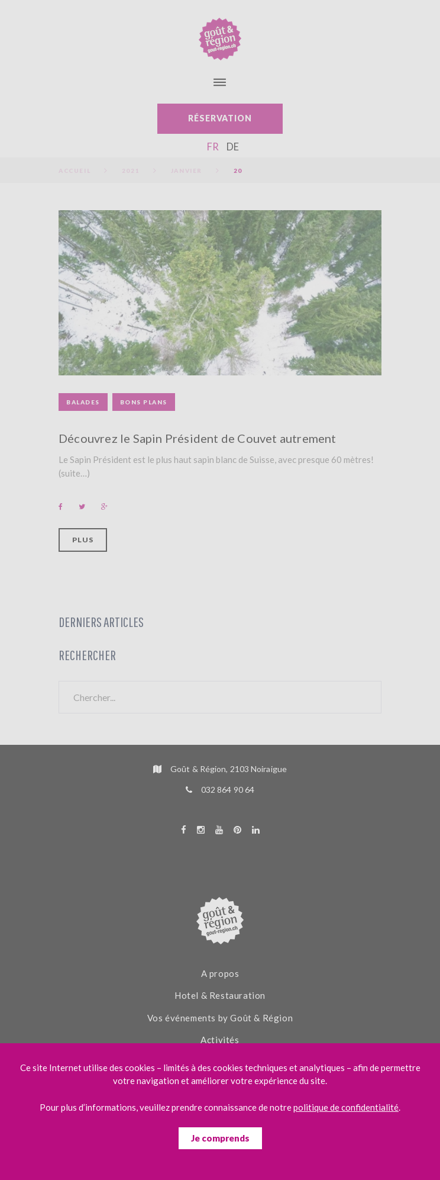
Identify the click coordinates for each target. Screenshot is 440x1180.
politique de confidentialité (346, 1107)
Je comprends (220, 1138)
